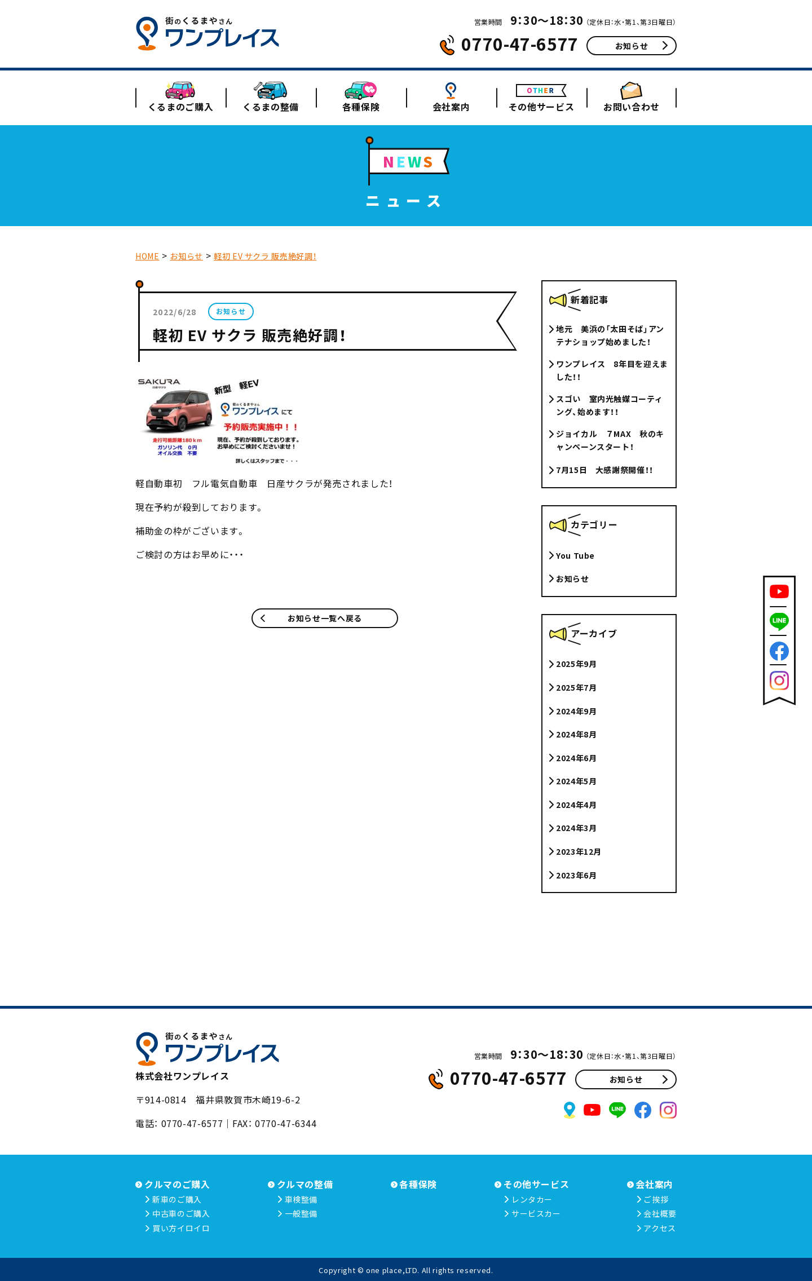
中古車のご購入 (181, 1213)
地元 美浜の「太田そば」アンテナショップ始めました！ (610, 335)
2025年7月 (576, 687)
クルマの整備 (305, 1184)
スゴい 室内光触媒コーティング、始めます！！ (609, 405)
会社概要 (660, 1213)
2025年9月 (576, 663)
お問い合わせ (631, 106)
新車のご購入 (177, 1199)
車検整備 (301, 1199)
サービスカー (536, 1213)
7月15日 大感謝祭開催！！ (605, 469)
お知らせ (641, 45)
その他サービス (541, 106)
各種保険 (361, 106)
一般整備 (301, 1213)
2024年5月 (576, 781)
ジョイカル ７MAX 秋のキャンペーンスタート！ (610, 440)
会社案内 (451, 106)
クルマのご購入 (177, 1184)
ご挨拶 (655, 1199)
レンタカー (532, 1199)
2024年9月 (576, 711)
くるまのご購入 (180, 106)
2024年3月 (576, 827)
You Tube (575, 555)
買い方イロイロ (181, 1228)
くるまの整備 (270, 106)
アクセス (659, 1228)
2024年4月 (576, 804)
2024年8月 (576, 734)
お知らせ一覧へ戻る (311, 618)
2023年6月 (576, 875)
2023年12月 (579, 851)
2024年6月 (576, 757)
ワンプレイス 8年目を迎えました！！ (612, 370)
